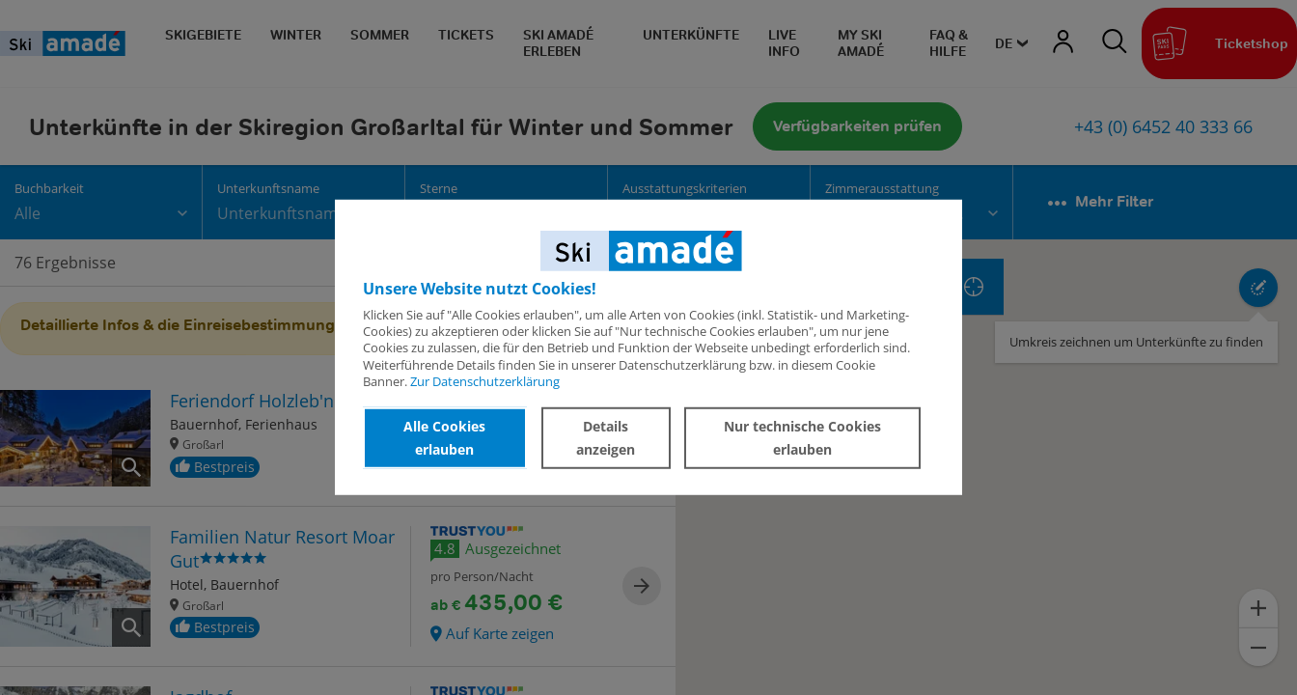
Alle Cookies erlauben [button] (444, 438)
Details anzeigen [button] (605, 438)
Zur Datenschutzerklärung (485, 381)
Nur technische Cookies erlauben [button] (802, 438)
